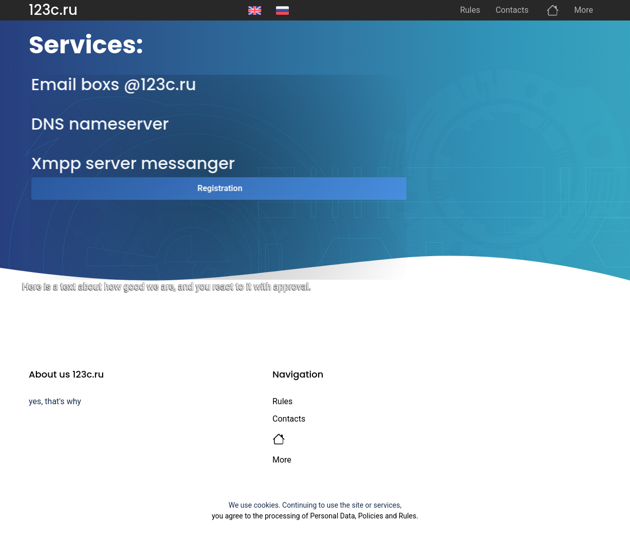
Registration (224, 188)
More (281, 460)
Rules (282, 401)
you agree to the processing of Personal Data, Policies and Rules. (315, 516)
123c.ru (53, 10)
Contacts (288, 419)
